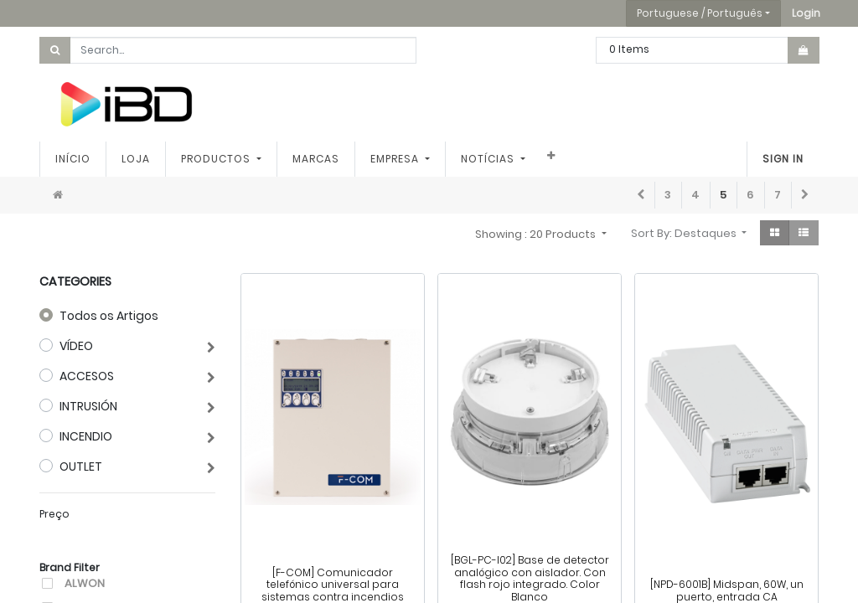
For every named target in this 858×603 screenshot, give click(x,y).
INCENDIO (85, 436)
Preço (54, 514)
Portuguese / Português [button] (699, 13)
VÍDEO (76, 346)
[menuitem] (73, 159)
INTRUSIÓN (88, 406)
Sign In (783, 159)
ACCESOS (86, 376)
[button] (806, 13)
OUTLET (80, 466)
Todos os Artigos (108, 315)
